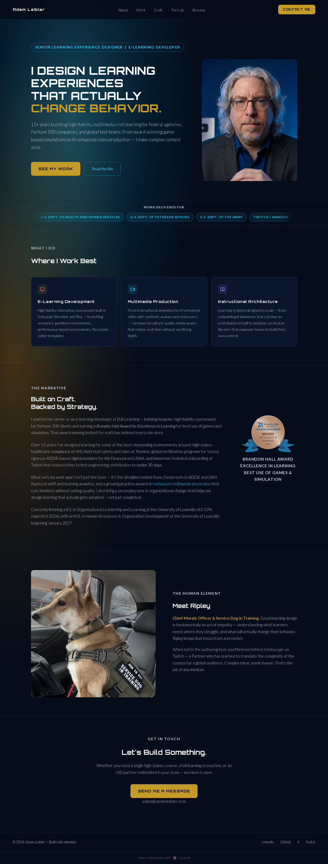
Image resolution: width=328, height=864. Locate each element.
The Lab (177, 10)
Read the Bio (102, 168)
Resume (198, 10)
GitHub (285, 842)
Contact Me (296, 9)
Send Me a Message (164, 791)
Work (141, 10)
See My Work (55, 168)
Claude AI (185, 857)
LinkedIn (267, 842)
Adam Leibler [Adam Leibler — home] (29, 9)
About (123, 10)
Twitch (310, 842)
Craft (158, 10)
